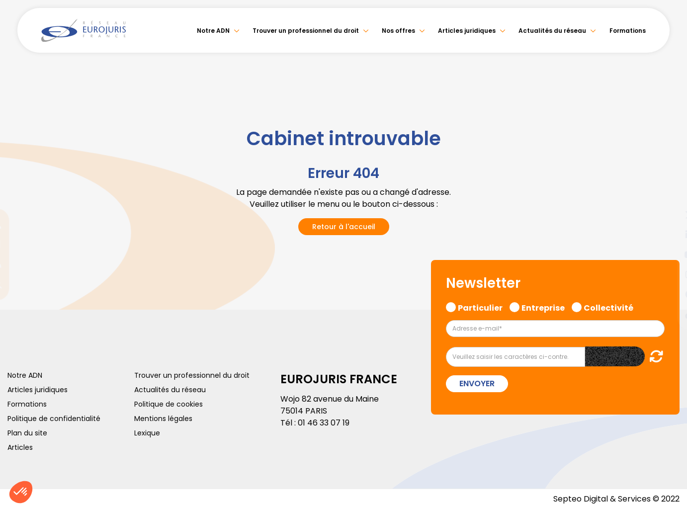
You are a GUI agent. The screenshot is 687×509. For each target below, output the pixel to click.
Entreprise (543, 306)
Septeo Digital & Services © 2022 (616, 499)
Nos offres (398, 30)
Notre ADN (213, 30)
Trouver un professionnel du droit (306, 30)
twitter (667, 215)
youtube (667, 254)
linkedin (667, 235)
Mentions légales (163, 419)
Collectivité (608, 306)
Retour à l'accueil (343, 227)
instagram (667, 274)
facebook (667, 195)
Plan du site (27, 433)
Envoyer (477, 383)
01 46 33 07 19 (323, 422)
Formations (627, 30)
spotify (667, 294)
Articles (20, 447)
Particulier (480, 306)
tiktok (667, 314)
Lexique (147, 433)
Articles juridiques (467, 30)
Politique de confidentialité (53, 419)
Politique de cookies (168, 404)
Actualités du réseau (552, 30)
